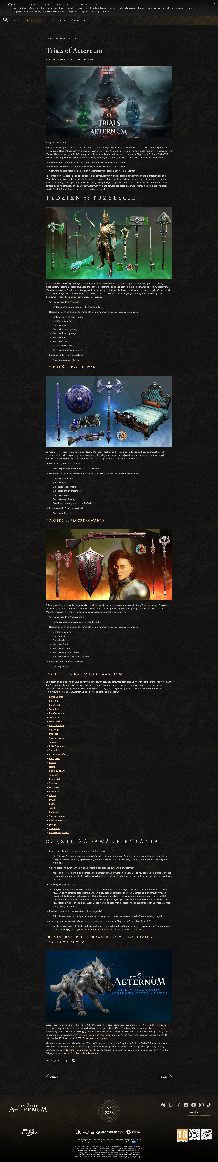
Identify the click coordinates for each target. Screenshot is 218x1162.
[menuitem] (16, 20)
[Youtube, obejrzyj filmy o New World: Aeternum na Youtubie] (193, 1105)
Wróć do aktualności (62, 38)
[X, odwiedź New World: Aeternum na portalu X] (178, 1105)
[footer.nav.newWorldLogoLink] (28, 1108)
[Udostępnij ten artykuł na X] (66, 1060)
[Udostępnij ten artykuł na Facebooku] (74, 1060)
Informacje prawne (84, 1140)
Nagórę (109, 1110)
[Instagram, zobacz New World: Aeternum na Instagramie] (201, 1105)
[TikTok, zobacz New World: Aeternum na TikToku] (209, 1105)
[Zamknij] (214, 3)
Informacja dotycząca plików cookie (128, 1140)
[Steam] (133, 1132)
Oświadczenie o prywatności (103, 1140)
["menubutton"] (16, 20)
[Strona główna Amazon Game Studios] (29, 1132)
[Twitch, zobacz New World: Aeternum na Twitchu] (171, 1105)
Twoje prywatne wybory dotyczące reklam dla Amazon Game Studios (109, 1142)
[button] (109, 102)
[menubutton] (198, 1112)
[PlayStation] (85, 1132)
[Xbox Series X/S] (109, 1132)
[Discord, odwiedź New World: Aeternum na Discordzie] (163, 1105)
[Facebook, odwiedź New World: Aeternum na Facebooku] (186, 1105)
